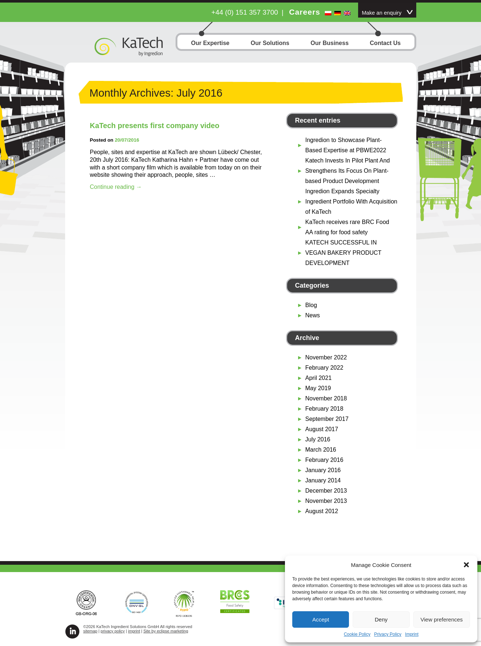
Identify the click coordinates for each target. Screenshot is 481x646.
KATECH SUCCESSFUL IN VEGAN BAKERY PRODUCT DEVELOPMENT (343, 252)
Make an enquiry (381, 13)
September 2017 (327, 419)
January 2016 (323, 470)
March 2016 (321, 450)
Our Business (330, 44)
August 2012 (321, 511)
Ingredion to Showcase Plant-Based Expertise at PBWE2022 (345, 145)
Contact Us (385, 44)
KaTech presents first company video (154, 126)
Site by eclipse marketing (165, 631)
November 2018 (326, 398)
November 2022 (326, 357)
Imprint (411, 634)
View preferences (442, 619)
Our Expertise (210, 44)
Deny (381, 619)
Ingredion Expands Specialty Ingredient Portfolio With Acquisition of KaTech (351, 201)
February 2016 (324, 460)
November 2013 (326, 501)
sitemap (90, 631)
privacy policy (113, 631)
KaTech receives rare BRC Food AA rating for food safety (347, 227)
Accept (320, 619)
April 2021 (318, 378)
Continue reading (116, 187)
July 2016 (318, 439)
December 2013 (326, 491)
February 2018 (324, 409)
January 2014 (323, 480)
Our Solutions (270, 44)
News (312, 315)
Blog (311, 305)
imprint (134, 631)
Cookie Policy (357, 634)
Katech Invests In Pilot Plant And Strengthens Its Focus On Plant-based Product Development (347, 170)
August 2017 (321, 429)
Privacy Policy (388, 634)
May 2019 (318, 388)
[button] (466, 564)
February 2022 (324, 368)
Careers (304, 12)
